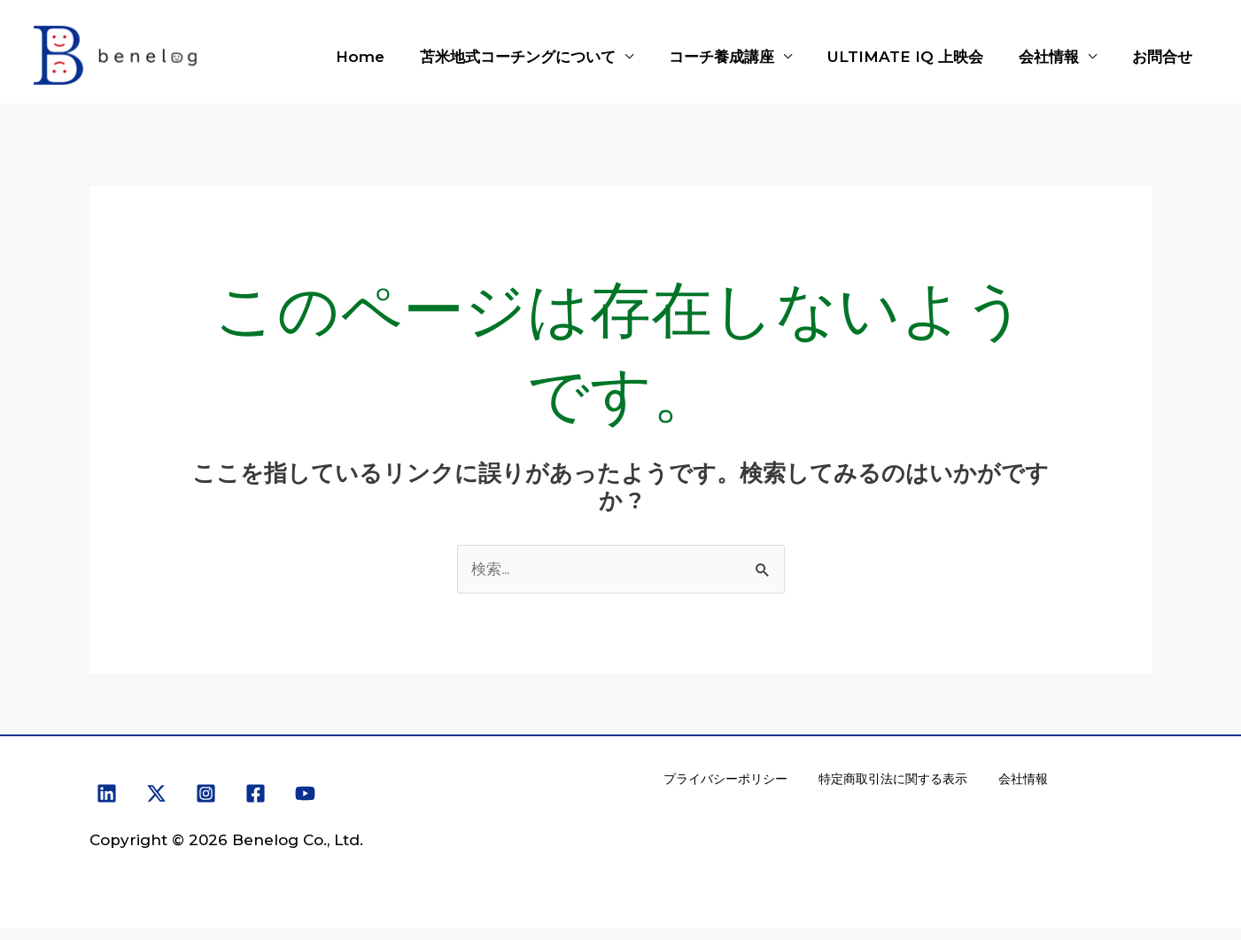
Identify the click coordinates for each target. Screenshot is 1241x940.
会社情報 (1057, 57)
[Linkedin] (107, 794)
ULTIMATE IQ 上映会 (919, 57)
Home (389, 57)
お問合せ (1165, 57)
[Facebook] (255, 794)
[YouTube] (305, 794)
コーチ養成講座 (740, 57)
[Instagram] (206, 794)
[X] (156, 794)
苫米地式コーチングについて (542, 57)
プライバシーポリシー (725, 785)
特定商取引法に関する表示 (889, 785)
